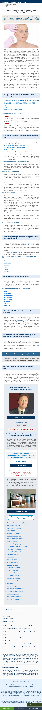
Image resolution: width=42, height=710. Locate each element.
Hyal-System (7, 263)
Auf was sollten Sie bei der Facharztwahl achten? (18, 625)
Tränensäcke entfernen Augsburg (15, 591)
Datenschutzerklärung (24, 681)
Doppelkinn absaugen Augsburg (15, 533)
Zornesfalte (7, 303)
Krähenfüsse (7, 293)
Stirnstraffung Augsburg (13, 586)
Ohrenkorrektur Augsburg (13, 575)
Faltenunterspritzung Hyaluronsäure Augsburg (18, 546)
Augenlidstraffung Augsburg (14, 528)
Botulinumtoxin (35, 246)
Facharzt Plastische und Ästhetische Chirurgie (17, 628)
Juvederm (6, 265)
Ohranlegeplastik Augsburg (13, 573)
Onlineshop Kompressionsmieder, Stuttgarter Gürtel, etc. (20, 644)
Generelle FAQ (31, 5)
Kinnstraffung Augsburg (12, 562)
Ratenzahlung (8, 640)
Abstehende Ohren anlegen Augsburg (16, 522)
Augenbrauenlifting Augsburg (14, 525)
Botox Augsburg (11, 530)
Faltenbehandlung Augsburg (14, 544)
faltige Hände (7, 305)
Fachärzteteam (12, 671)
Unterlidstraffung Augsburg (13, 594)
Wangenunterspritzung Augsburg (15, 602)
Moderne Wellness (6, 684)
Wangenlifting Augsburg (13, 599)
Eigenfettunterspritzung (28, 249)
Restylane (6, 271)
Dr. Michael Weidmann (21, 320)
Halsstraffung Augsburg (12, 554)
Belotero (6, 261)
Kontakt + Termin (21, 465)
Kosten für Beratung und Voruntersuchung (27, 664)
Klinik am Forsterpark (21, 422)
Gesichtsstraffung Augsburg (14, 549)
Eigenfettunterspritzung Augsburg (15, 538)
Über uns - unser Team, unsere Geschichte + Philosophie (20, 647)
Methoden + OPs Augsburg (18, 2)
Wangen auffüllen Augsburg (14, 596)
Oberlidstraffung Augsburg (13, 570)
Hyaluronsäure (25, 244)
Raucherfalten (8, 299)
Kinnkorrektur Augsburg (13, 559)
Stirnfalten (7, 301)
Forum (7, 634)
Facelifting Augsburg (12, 541)
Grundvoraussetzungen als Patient (14, 637)
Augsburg (7, 2)
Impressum (15, 681)
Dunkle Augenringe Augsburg (14, 536)
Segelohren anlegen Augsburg (14, 580)
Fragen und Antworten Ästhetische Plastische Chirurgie (20, 631)
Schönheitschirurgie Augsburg (9, 697)
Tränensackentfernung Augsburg (15, 588)
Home (2, 2)
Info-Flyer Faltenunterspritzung (22, 429)
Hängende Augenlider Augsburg (15, 551)
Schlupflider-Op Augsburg (13, 578)
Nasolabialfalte (8, 297)
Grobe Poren (7, 291)
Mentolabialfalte (8, 295)
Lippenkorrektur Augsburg (13, 567)
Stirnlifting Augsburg (12, 583)
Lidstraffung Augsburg (12, 565)
